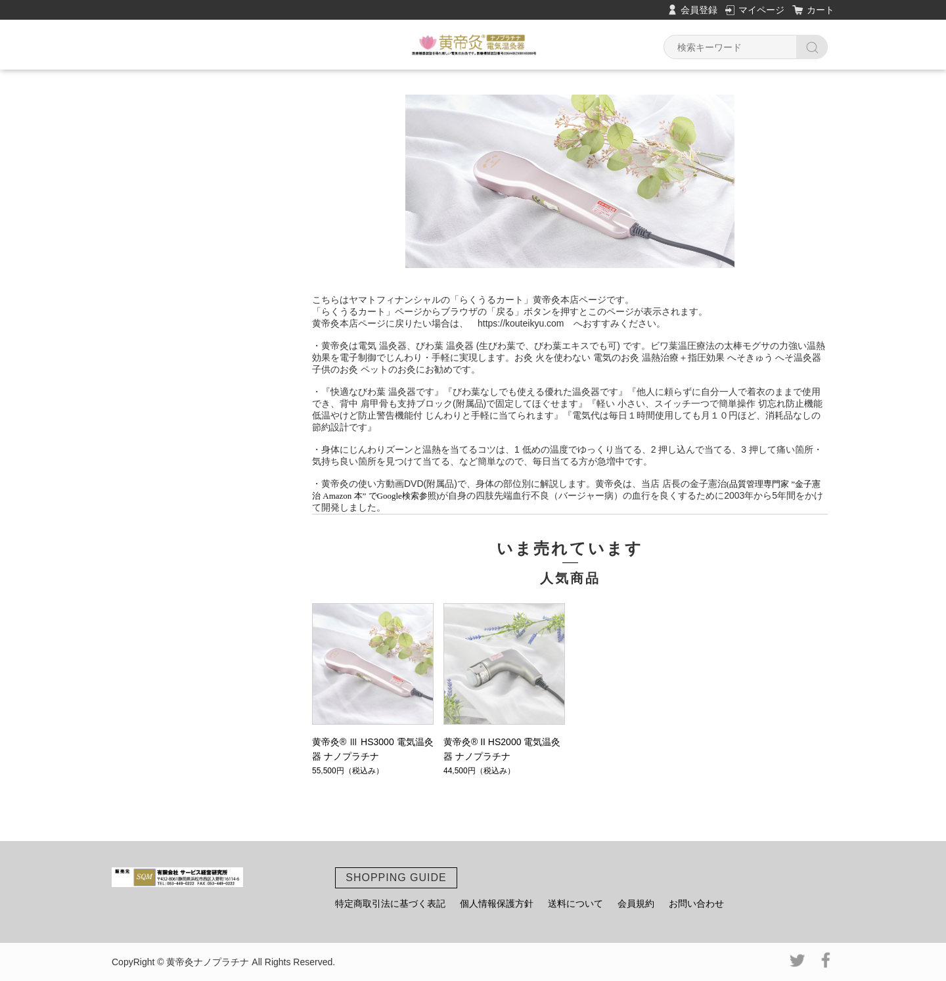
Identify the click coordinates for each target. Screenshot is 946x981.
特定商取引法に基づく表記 (390, 903)
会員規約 (636, 903)
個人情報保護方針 (496, 903)
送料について (575, 903)
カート (820, 10)
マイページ (761, 10)
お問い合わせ (696, 903)
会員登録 (699, 10)
